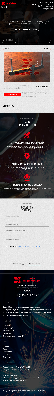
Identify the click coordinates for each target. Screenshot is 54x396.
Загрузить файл (18, 264)
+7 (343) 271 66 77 (27, 295)
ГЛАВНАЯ (7, 21)
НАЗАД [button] (6, 48)
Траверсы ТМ (14, 23)
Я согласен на (23, 246)
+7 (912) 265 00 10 (29, 370)
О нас (5, 349)
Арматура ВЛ (8, 328)
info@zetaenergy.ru (46, 2)
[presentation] (18, 254)
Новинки (6, 325)
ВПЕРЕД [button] (47, 48)
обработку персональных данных (28, 246)
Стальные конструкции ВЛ (38, 21)
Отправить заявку (35, 264)
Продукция (7, 351)
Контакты (7, 357)
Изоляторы (7, 333)
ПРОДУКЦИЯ (19, 21)
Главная (6, 346)
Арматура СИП (9, 330)
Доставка (6, 354)
